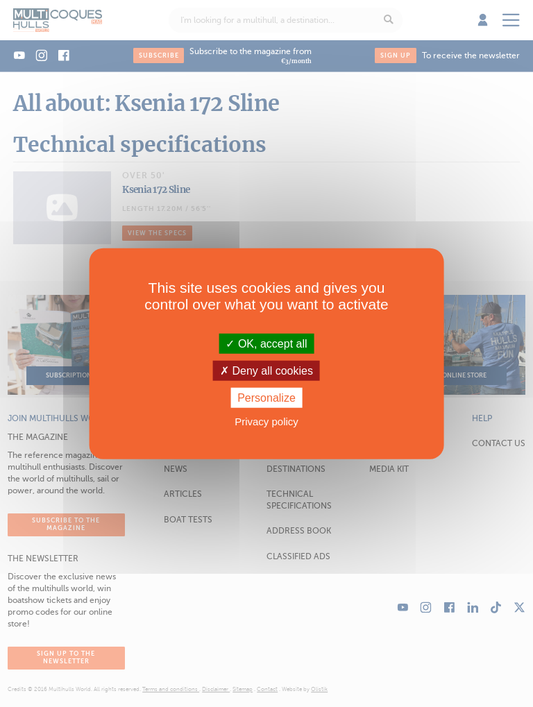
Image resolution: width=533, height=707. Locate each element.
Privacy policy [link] (266, 421)
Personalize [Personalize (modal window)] (266, 398)
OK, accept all (266, 343)
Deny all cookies (266, 370)
